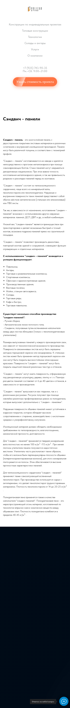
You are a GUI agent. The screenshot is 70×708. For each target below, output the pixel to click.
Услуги (35, 49)
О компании (35, 55)
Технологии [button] (35, 36)
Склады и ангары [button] (35, 43)
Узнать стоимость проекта (35, 82)
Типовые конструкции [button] (35, 30)
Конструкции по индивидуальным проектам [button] (35, 24)
